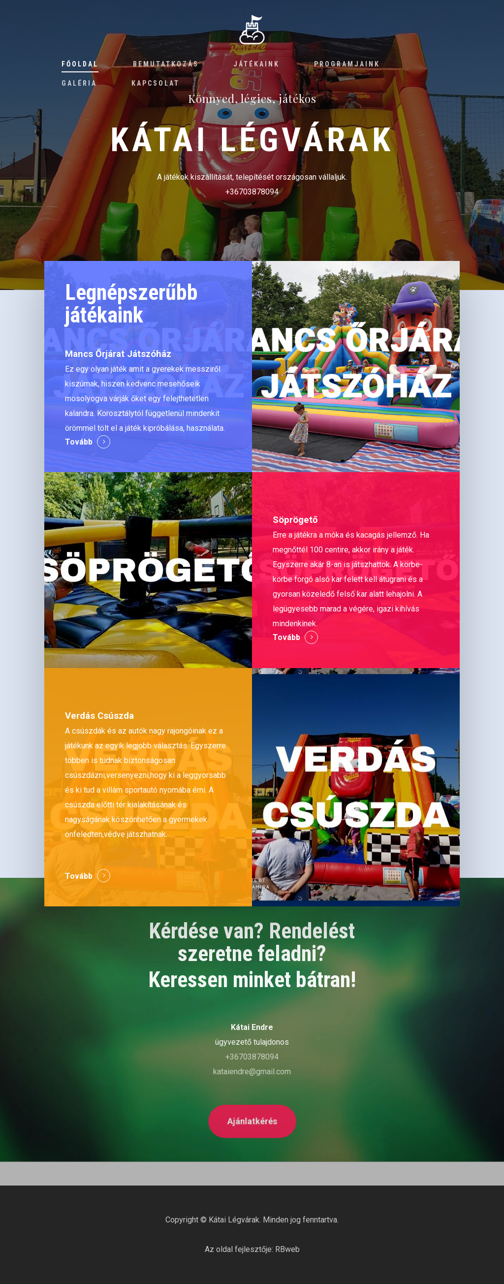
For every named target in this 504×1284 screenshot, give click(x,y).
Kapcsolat (155, 83)
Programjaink (347, 64)
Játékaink (256, 64)
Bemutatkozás (166, 64)
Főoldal (80, 64)
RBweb (287, 1249)
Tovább (79, 442)
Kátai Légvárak (234, 1219)
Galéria (79, 83)
